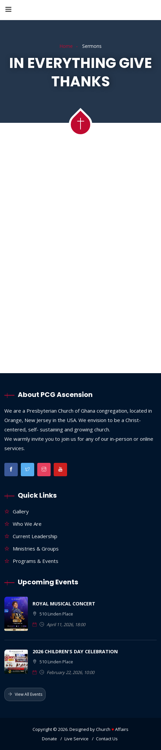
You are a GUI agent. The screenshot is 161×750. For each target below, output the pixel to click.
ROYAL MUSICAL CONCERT (64, 603)
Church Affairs (112, 729)
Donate (49, 739)
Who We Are (27, 523)
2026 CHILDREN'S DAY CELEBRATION (75, 651)
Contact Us (107, 739)
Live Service (76, 739)
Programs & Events (35, 561)
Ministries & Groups (36, 548)
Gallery (21, 511)
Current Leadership (35, 536)
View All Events (25, 694)
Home (66, 46)
